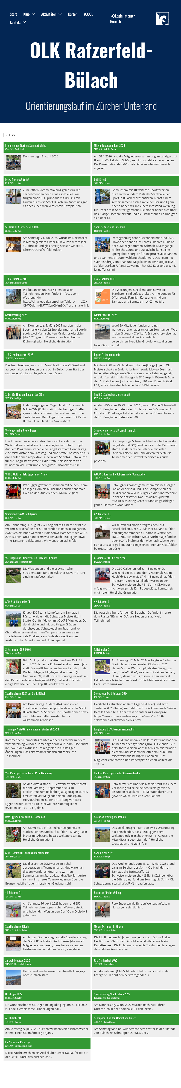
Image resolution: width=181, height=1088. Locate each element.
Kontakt (18, 22)
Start (13, 14)
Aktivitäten (51, 14)
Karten (72, 14)
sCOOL (88, 14)
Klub (29, 14)
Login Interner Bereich (122, 18)
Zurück (10, 135)
